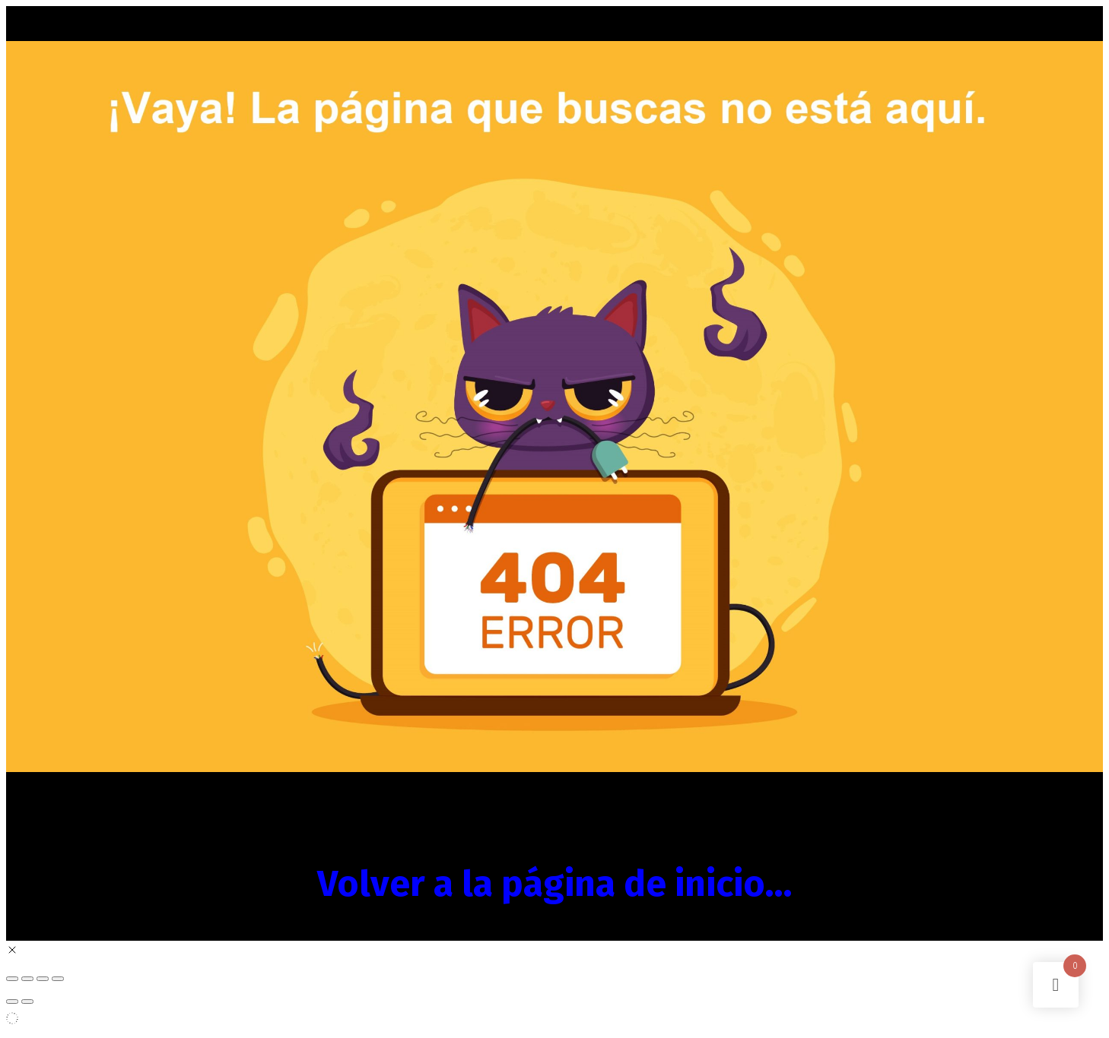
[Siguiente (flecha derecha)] (27, 1001)
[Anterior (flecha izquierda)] (12, 1001)
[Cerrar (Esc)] (58, 978)
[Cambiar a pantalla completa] (27, 978)
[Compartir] (43, 978)
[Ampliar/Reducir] (12, 978)
